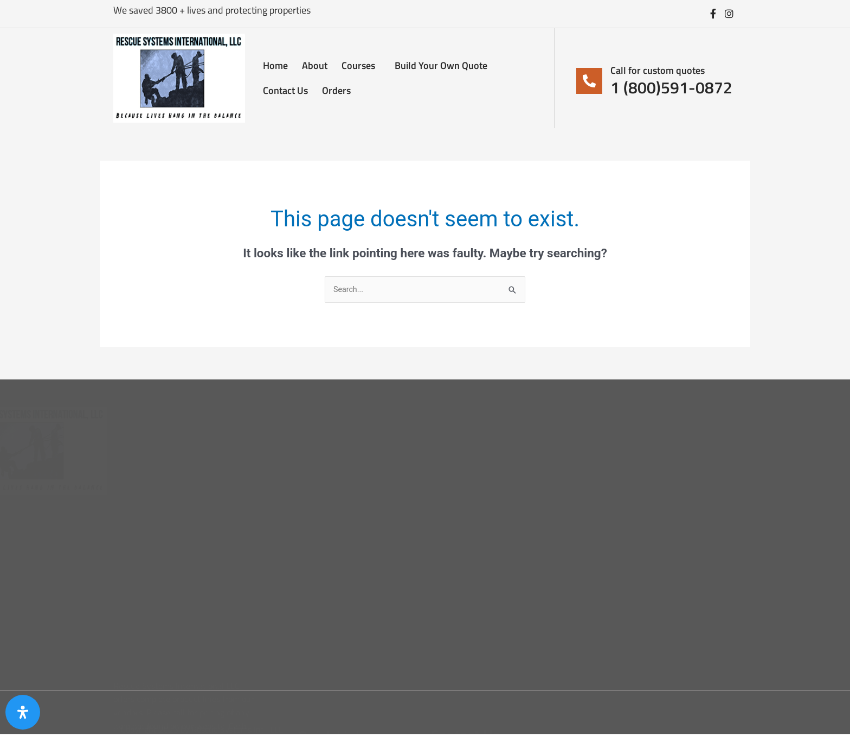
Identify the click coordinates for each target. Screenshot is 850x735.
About (314, 65)
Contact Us (285, 90)
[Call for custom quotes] (589, 81)
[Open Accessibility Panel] (22, 712)
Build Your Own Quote (441, 65)
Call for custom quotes (657, 70)
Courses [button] (361, 65)
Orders (336, 90)
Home (275, 65)
